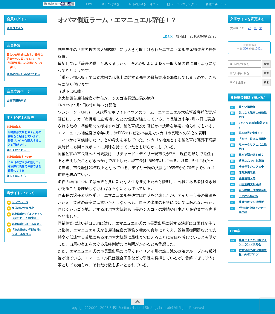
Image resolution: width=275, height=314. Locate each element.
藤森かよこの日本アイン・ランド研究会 (253, 242)
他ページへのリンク (180, 4)
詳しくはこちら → (18, 150)
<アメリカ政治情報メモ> (253, 125)
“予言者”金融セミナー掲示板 (252, 210)
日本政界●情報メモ (251, 132)
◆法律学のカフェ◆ (251, 166)
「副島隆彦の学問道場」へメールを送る (27, 232)
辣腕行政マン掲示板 (251, 202)
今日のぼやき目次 (23, 208)
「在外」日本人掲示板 (253, 138)
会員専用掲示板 (16, 100)
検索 (266, 64)
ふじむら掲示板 (248, 196)
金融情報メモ (247, 178)
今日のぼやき (111, 4)
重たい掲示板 (247, 107)
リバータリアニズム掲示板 (253, 147)
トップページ (20, 202)
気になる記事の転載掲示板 (253, 115)
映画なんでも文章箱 (251, 160)
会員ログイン (15, 28)
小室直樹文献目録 (250, 184)
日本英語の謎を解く (251, 154)
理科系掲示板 (247, 172)
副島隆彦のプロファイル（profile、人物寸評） (27, 216)
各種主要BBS (214, 4)
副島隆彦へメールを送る (27, 224)
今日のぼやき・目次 (141, 4)
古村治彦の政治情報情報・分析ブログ (253, 252)
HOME (89, 4)
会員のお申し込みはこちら (23, 74)
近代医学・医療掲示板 (253, 190)
